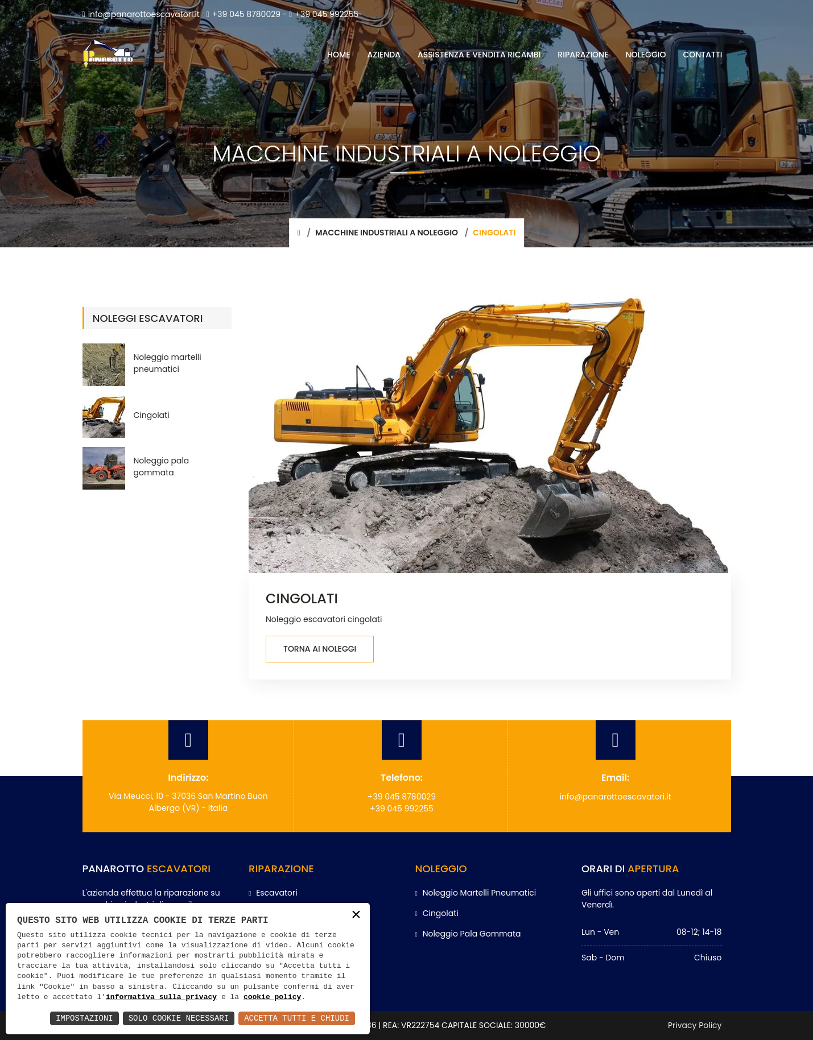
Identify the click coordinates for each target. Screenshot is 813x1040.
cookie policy (272, 997)
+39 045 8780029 (243, 14)
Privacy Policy (695, 1025)
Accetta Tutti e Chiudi (296, 1018)
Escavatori (273, 892)
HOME (338, 54)
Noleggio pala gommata (161, 466)
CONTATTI (702, 54)
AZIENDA (384, 54)
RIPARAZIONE (583, 54)
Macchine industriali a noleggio (386, 232)
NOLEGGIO (646, 54)
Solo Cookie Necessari (179, 1018)
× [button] (356, 915)
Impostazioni (84, 1018)
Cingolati (152, 415)
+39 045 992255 (323, 14)
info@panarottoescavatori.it (141, 14)
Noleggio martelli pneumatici (167, 363)
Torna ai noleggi (319, 648)
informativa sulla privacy (161, 997)
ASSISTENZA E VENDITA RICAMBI (479, 54)
